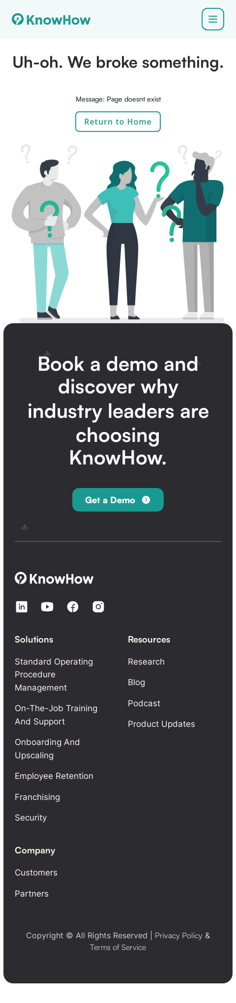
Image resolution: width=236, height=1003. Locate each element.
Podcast (144, 703)
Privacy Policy (179, 935)
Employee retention (54, 776)
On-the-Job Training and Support (56, 714)
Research (146, 662)
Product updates (161, 724)
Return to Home (118, 121)
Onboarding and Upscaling (47, 748)
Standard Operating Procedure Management (54, 675)
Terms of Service (118, 947)
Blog (136, 682)
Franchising (37, 797)
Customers (36, 872)
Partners (32, 894)
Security (31, 818)
